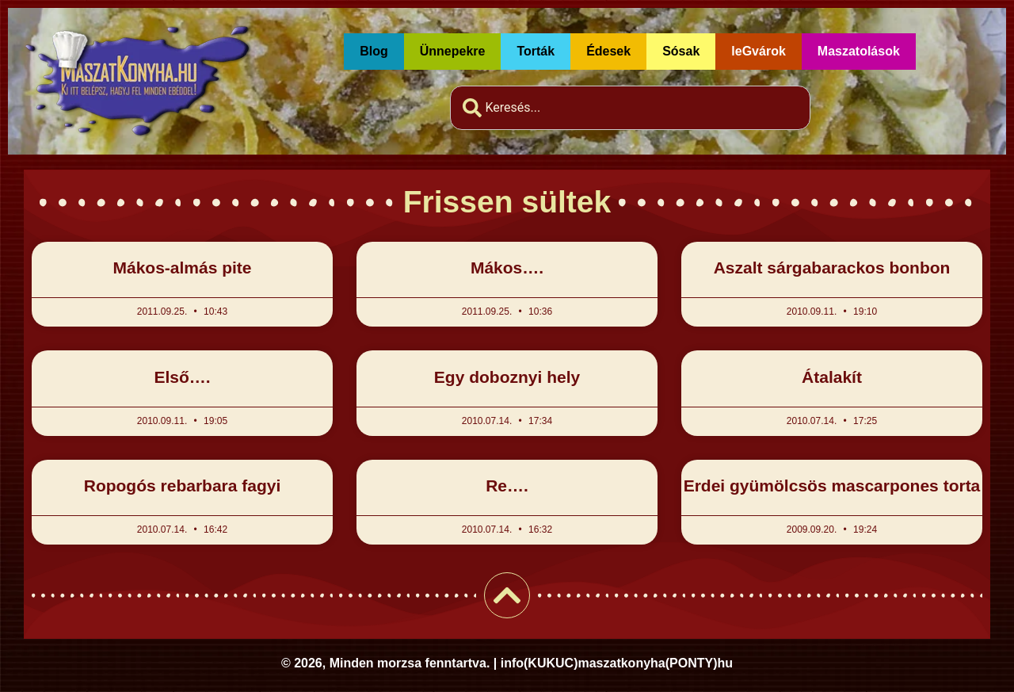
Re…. (507, 485)
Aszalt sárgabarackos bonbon (832, 267)
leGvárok (758, 51)
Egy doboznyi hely (507, 377)
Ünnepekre (453, 51)
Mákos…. (507, 267)
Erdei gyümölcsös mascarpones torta (832, 485)
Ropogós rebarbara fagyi (182, 485)
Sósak (681, 51)
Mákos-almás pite (181, 267)
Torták (536, 51)
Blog (374, 51)
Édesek (608, 51)
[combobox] (630, 108)
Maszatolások (859, 51)
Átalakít (832, 377)
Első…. (182, 377)
